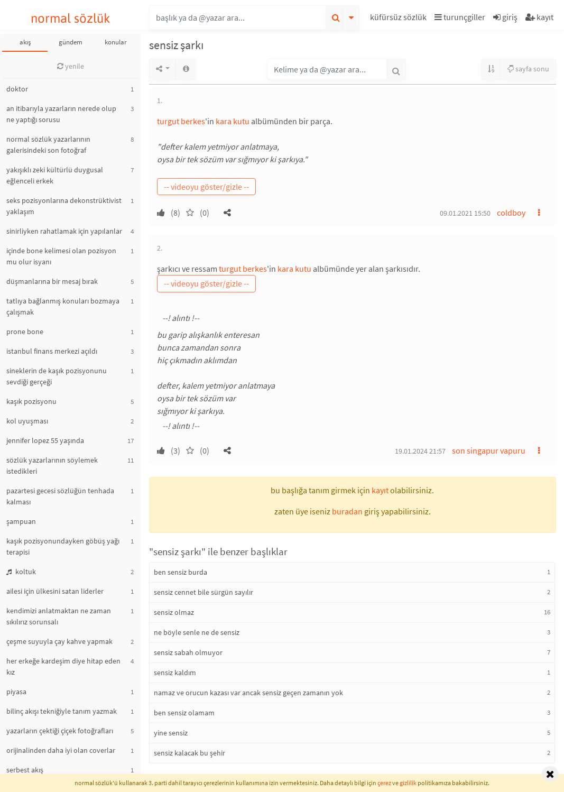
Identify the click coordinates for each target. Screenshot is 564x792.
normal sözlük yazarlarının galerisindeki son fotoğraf (48, 144)
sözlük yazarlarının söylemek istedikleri (52, 465)
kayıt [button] (380, 490)
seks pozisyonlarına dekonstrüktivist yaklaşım (64, 206)
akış (25, 42)
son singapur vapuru (488, 450)
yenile (70, 66)
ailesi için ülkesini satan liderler (55, 591)
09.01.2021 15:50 (465, 213)
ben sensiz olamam (184, 712)
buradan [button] (347, 511)
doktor (17, 89)
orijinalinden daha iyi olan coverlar (60, 750)
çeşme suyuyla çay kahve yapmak (59, 641)
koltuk (21, 571)
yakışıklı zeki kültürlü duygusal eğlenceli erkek (54, 175)
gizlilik (408, 783)
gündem (70, 42)
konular (116, 42)
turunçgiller (459, 17)
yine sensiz (171, 733)
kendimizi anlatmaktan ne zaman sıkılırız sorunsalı (58, 616)
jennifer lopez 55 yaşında (45, 440)
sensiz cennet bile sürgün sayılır (203, 592)
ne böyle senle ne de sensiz (196, 632)
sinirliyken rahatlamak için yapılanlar (64, 231)
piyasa (16, 691)
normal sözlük (70, 18)
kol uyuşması (27, 421)
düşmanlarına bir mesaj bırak (52, 281)
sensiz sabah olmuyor (188, 652)
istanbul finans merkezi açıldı (51, 351)
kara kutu (232, 121)
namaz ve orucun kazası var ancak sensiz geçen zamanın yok (248, 692)
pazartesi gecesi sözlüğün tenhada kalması (60, 496)
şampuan (21, 521)
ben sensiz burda (180, 572)
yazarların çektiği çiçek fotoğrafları (59, 730)
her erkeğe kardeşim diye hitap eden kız (63, 666)
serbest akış (24, 770)
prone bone (24, 331)
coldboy (511, 212)
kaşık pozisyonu (31, 401)
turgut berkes (181, 121)
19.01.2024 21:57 (420, 451)
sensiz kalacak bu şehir (189, 753)
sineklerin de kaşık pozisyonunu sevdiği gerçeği (56, 376)
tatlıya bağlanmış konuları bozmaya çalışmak (62, 306)
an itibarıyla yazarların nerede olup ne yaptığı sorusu (61, 114)
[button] (399, 19)
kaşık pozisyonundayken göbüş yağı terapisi (62, 546)
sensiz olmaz (174, 612)
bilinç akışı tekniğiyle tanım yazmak (61, 711)
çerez (384, 783)
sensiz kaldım (175, 672)
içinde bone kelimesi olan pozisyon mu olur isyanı (61, 256)
